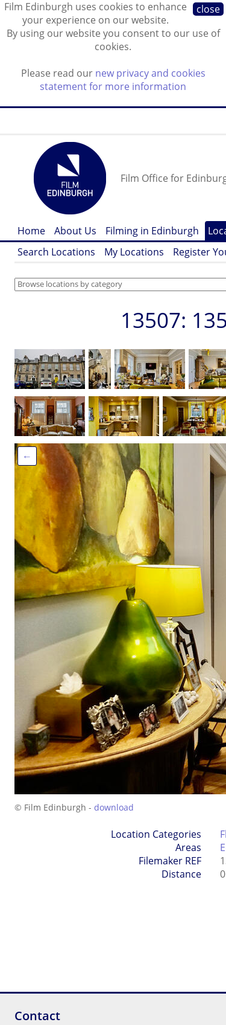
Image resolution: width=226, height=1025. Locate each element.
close (208, 9)
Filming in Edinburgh (152, 230)
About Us (75, 230)
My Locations (134, 252)
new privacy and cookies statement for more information (123, 79)
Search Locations (56, 252)
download (114, 807)
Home (31, 230)
